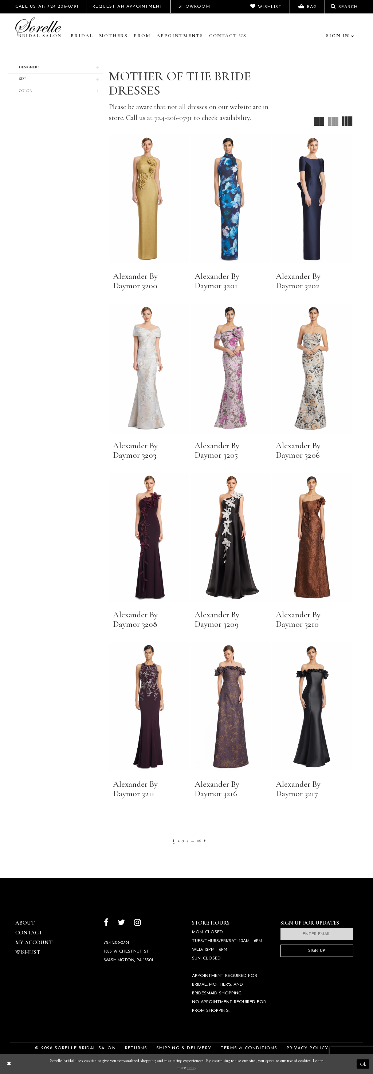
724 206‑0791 (116, 943)
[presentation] (149, 199)
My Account (33, 942)
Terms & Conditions (249, 1048)
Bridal (82, 36)
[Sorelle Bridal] (39, 28)
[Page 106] (202, 840)
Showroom (194, 6)
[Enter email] (316, 934)
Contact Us (228, 36)
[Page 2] (174, 840)
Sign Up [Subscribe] (316, 951)
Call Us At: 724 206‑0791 (46, 6)
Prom (142, 36)
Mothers (113, 36)
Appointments (180, 36)
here (191, 1067)
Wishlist (27, 952)
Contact (28, 932)
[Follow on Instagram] (137, 923)
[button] (55, 67)
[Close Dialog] (9, 1064)
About (25, 922)
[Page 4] (186, 840)
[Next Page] (211, 840)
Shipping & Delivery (184, 1048)
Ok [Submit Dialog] (363, 1064)
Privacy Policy (308, 1048)
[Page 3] (180, 840)
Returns (136, 1048)
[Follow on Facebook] (106, 923)
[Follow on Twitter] (121, 923)
